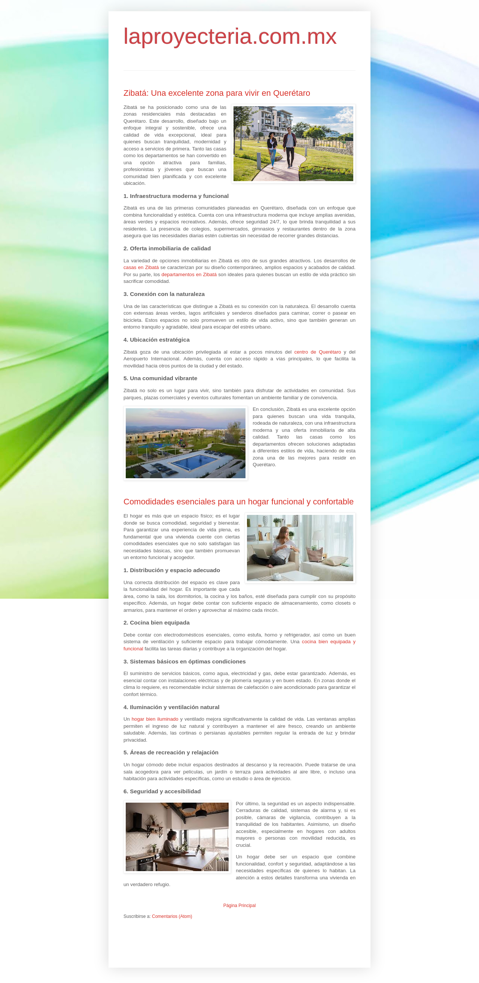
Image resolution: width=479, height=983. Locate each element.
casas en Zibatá (141, 267)
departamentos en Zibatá (189, 274)
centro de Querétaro (317, 352)
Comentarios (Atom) (172, 916)
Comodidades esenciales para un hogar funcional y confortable (238, 501)
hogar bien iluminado (155, 719)
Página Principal (239, 905)
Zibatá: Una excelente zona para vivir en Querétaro (216, 93)
